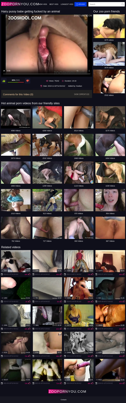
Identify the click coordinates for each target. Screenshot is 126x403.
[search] (106, 4)
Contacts (63, 400)
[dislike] (27, 81)
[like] (4, 81)
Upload (80, 4)
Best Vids (53, 4)
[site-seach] (122, 4)
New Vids (43, 4)
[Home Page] (15, 4)
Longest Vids (67, 4)
